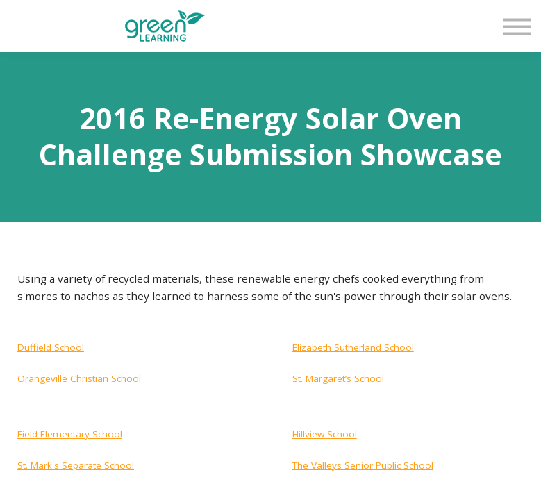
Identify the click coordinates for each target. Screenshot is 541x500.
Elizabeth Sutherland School (353, 347)
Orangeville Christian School (79, 378)
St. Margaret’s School (338, 378)
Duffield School (50, 347)
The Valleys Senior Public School (362, 465)
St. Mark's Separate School (75, 465)
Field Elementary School (69, 434)
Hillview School (324, 434)
